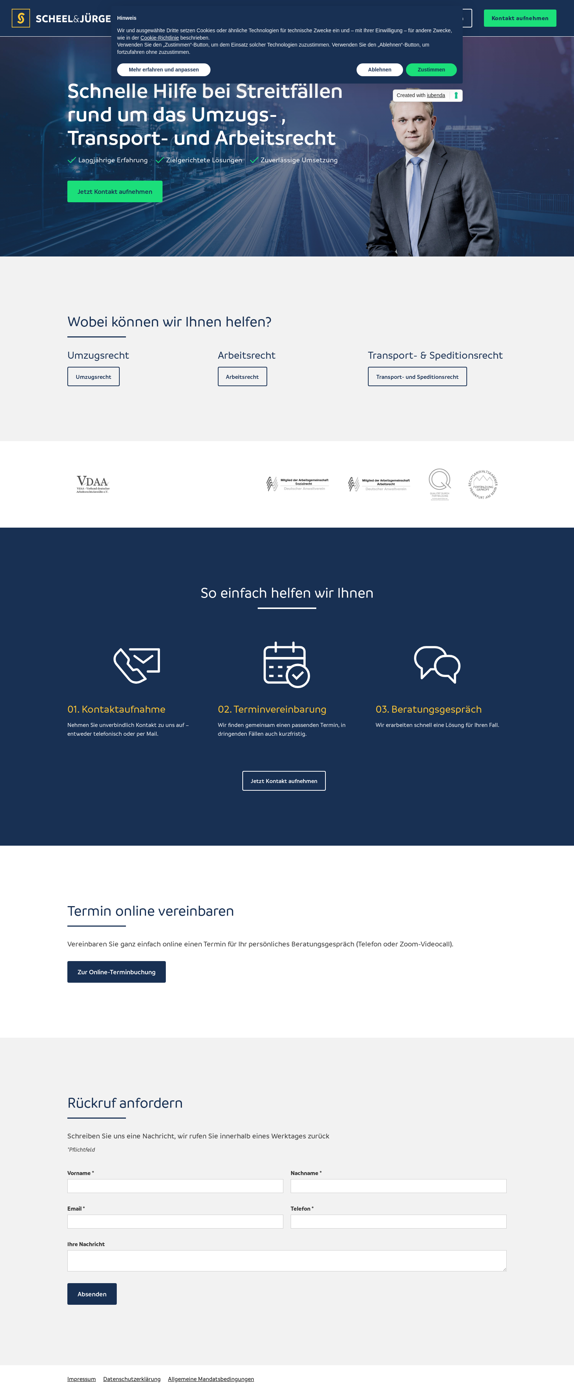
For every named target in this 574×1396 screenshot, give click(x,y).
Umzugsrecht (93, 376)
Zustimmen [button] (431, 70)
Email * (76, 1208)
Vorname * (80, 1173)
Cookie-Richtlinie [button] (160, 38)
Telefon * (302, 1208)
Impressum (81, 1378)
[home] (74, 18)
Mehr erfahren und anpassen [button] (164, 70)
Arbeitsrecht (242, 376)
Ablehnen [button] (380, 70)
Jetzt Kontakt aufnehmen (115, 191)
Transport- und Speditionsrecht (417, 376)
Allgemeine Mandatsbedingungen (211, 1378)
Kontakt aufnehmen (520, 18)
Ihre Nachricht (86, 1244)
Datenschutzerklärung (132, 1378)
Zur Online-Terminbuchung (117, 972)
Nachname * (306, 1173)
